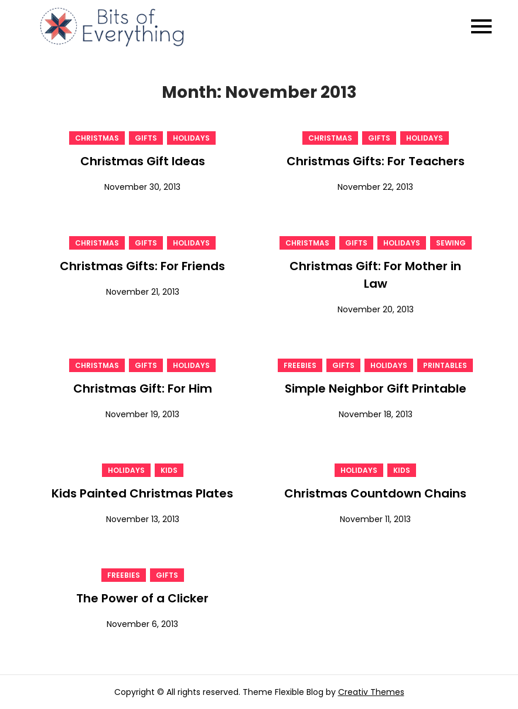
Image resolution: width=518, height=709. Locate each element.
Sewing (451, 243)
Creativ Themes (371, 692)
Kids (169, 470)
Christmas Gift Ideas (142, 161)
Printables (445, 365)
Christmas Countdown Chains (375, 493)
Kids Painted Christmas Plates (142, 493)
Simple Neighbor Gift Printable (375, 388)
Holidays (191, 138)
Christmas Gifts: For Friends (142, 266)
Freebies (300, 365)
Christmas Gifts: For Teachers (376, 161)
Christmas (97, 138)
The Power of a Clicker (142, 598)
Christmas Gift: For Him (142, 388)
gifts (146, 138)
